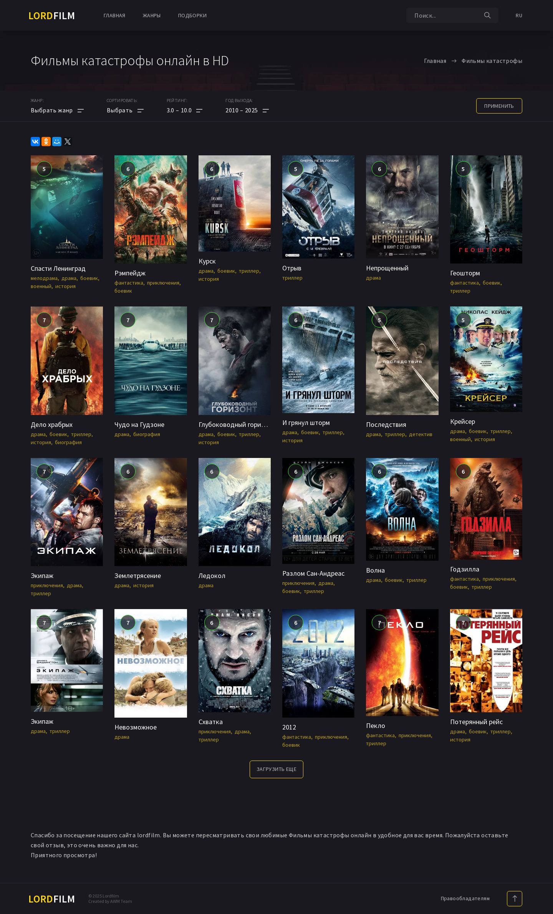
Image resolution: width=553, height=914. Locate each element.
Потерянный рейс (476, 721)
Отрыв (291, 267)
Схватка (211, 721)
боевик (89, 278)
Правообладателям (465, 898)
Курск (207, 261)
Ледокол (212, 575)
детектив (420, 434)
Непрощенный (387, 267)
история (65, 286)
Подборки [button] (192, 15)
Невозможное (135, 727)
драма (68, 278)
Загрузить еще (276, 769)
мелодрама (44, 278)
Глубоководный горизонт (237, 424)
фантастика (128, 282)
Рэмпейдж (130, 272)
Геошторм (465, 272)
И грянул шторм (306, 422)
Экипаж (42, 575)
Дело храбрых (52, 424)
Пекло (375, 725)
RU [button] (519, 15)
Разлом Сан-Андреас (313, 573)
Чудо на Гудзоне (139, 424)
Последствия (386, 424)
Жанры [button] (152, 15)
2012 (289, 727)
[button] (185, 110)
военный (41, 286)
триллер (249, 270)
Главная (115, 15)
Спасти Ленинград (58, 268)
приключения (163, 282)
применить (499, 105)
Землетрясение (137, 575)
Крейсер (462, 421)
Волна (375, 570)
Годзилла (464, 569)
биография (68, 442)
